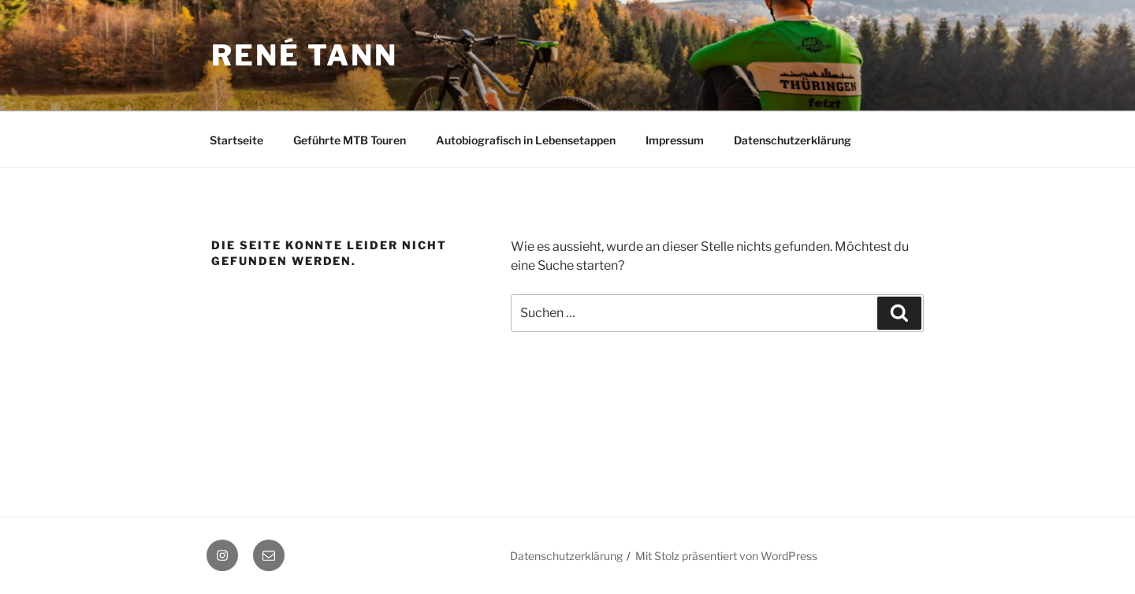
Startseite (236, 140)
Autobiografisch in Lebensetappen (526, 140)
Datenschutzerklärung (792, 140)
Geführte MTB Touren (349, 140)
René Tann (304, 55)
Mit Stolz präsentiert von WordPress (726, 555)
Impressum (675, 140)
